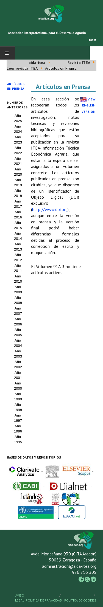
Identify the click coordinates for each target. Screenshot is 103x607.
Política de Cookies (80, 600)
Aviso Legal (19, 597)
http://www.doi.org (50, 209)
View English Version (88, 105)
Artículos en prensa (15, 86)
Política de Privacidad (44, 600)
